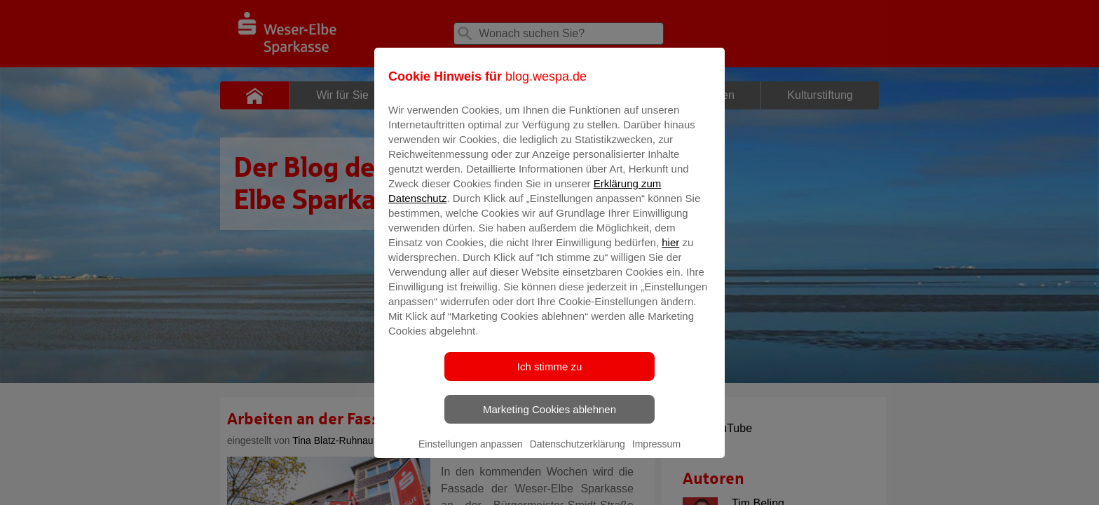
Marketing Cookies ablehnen (549, 419)
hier (670, 252)
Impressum (656, 453)
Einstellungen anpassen (470, 453)
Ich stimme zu (549, 376)
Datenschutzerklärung (577, 453)
